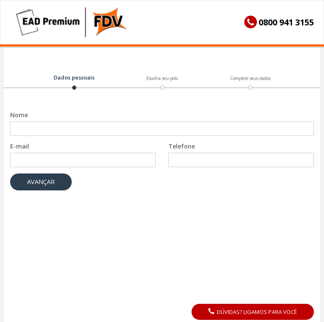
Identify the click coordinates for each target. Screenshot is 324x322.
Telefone (181, 152)
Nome (19, 121)
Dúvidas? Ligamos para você (252, 312)
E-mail (19, 152)
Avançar (41, 187)
